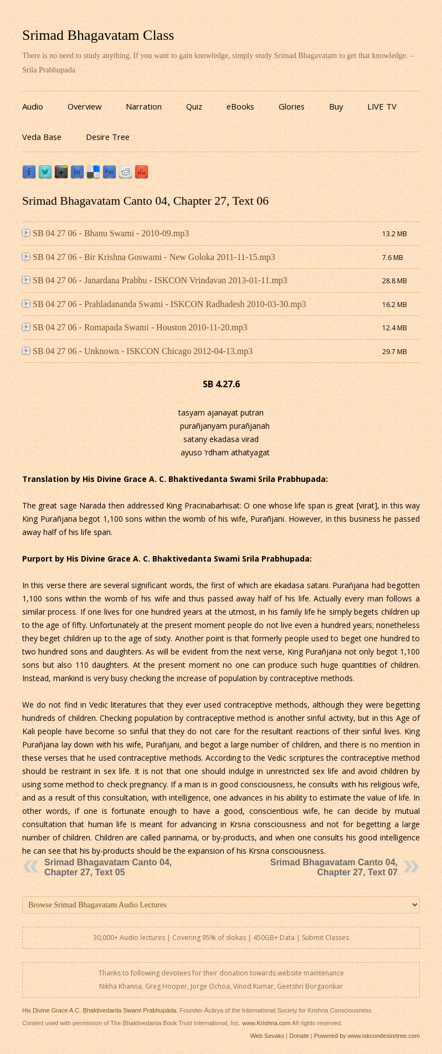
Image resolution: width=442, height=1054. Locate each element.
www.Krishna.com (266, 1023)
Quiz (194, 106)
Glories (292, 106)
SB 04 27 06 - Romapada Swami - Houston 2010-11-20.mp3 (135, 327)
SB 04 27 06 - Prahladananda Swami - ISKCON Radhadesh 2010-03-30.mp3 (164, 304)
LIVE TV (382, 106)
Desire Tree (108, 136)
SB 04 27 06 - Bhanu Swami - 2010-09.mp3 (105, 233)
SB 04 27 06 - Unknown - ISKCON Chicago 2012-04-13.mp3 (137, 351)
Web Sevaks (267, 1035)
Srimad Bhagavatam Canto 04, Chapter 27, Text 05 (108, 867)
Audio (32, 106)
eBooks (240, 106)
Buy (336, 106)
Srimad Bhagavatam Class (98, 35)
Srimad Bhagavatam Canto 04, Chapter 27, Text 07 (334, 867)
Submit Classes (325, 937)
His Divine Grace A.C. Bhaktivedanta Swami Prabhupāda (99, 1010)
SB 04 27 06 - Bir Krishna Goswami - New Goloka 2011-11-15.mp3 (148, 257)
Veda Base (41, 136)
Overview (84, 106)
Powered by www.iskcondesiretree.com (367, 1035)
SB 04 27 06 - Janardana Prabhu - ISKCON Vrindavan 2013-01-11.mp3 (154, 280)
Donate (299, 1035)
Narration (144, 106)
